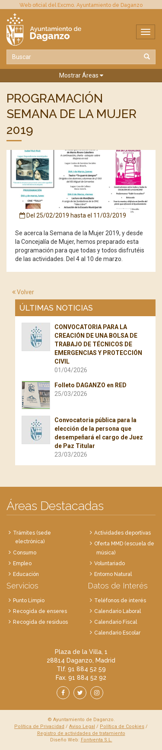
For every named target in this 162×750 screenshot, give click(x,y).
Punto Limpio (28, 601)
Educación (26, 574)
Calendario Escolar (117, 633)
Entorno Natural (113, 574)
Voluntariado (109, 563)
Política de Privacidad (39, 726)
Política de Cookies (122, 726)
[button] (81, 75)
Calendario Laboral (117, 611)
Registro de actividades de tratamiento (81, 733)
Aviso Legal (82, 726)
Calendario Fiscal (115, 622)
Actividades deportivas (122, 533)
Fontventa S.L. (96, 740)
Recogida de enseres (40, 611)
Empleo (22, 563)
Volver (23, 292)
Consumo (24, 553)
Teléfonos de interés (120, 601)
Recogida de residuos (40, 622)
